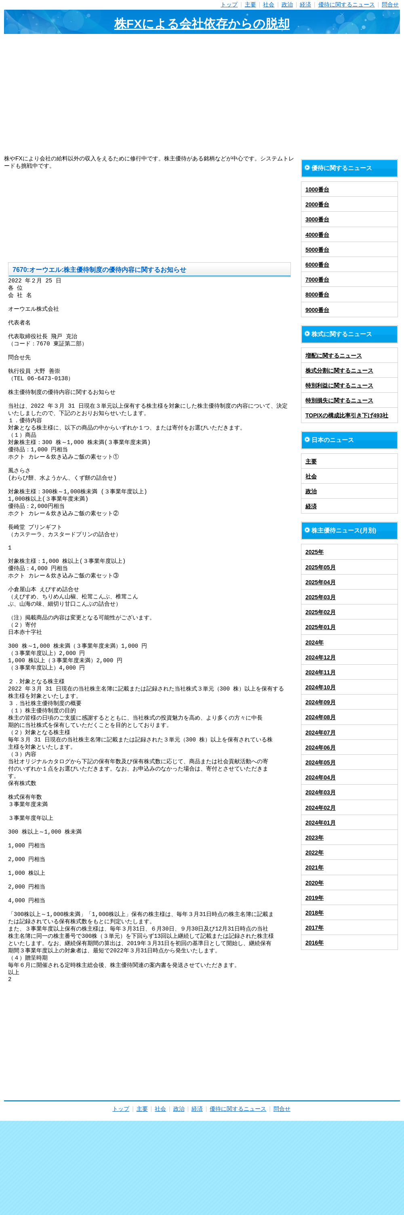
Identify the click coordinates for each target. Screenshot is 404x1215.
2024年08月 (320, 717)
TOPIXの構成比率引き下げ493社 (346, 415)
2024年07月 (320, 732)
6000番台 (317, 264)
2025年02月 (320, 612)
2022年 (314, 852)
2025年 (314, 552)
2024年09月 (320, 702)
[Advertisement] (202, 94)
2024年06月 (320, 747)
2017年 (314, 927)
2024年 (314, 642)
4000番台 (317, 235)
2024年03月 (320, 792)
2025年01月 (320, 627)
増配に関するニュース (333, 355)
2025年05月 (320, 567)
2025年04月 (320, 582)
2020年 (314, 883)
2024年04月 (320, 777)
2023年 (314, 837)
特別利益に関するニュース (339, 385)
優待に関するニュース (346, 4)
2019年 (314, 898)
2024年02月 (320, 807)
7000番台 (317, 279)
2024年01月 (320, 822)
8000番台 (317, 294)
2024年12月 (320, 657)
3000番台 (317, 219)
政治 (287, 4)
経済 (305, 4)
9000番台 (317, 310)
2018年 (314, 913)
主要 (250, 4)
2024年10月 (320, 687)
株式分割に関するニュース (339, 370)
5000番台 (317, 249)
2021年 (314, 867)
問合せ (390, 4)
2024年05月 (320, 762)
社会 (268, 4)
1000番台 (317, 189)
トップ (229, 4)
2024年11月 (320, 672)
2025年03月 (320, 597)
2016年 (314, 942)
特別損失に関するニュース (339, 400)
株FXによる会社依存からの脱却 (202, 23)
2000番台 (317, 204)
